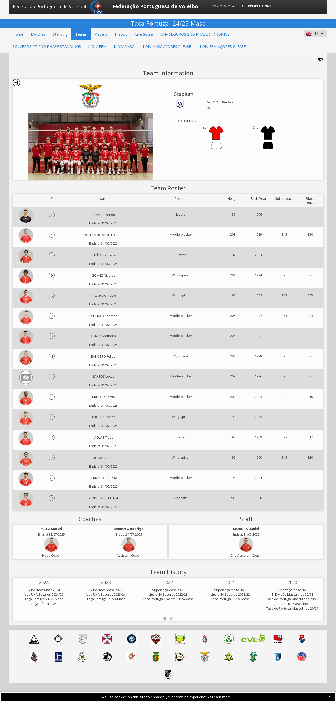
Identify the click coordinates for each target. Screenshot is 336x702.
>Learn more (220, 697)
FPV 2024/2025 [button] (222, 6)
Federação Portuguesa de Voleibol (49, 6)
